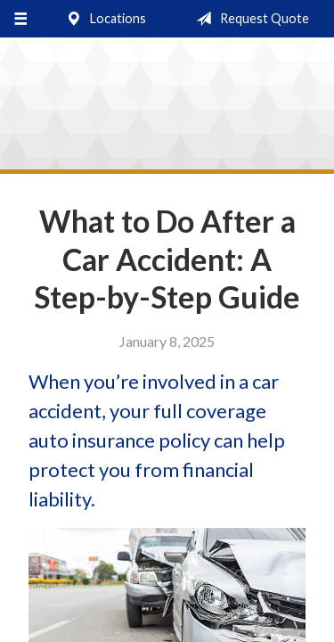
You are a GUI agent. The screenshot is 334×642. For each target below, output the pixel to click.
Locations (102, 19)
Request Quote (249, 19)
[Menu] (20, 19)
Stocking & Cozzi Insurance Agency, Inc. (167, 108)
